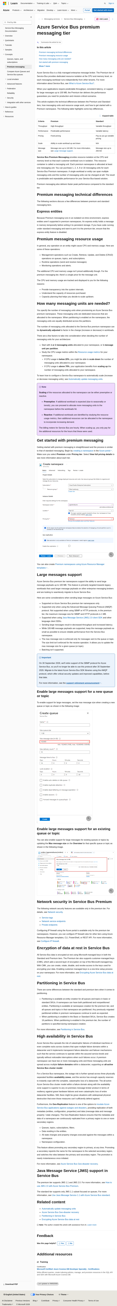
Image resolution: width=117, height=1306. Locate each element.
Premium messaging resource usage (53, 56)
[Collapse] (31, 17)
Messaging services (52, 19)
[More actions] (113, 19)
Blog (34, 1301)
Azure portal (104, 451)
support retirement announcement (82, 683)
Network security (55, 912)
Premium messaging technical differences (55, 52)
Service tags (47, 918)
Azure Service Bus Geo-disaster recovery (79, 1164)
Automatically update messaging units (85, 379)
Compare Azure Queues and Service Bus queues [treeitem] (18, 73)
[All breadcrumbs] (39, 19)
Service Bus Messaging (73, 19)
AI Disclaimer (7, 1301)
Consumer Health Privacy (73, 1301)
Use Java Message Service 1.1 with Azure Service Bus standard (81, 1195)
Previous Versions (22, 1301)
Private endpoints (49, 925)
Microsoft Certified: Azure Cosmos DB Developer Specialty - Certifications (68, 1269)
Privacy (55, 1301)
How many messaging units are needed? (55, 59)
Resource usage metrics (89, 352)
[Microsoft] (4, 3)
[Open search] (104, 3)
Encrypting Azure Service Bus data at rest (60, 1219)
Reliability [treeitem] (11, 93)
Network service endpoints (54, 921)
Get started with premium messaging (53, 62)
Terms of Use (93, 1301)
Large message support (63, 151)
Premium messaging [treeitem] (15, 67)
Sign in (111, 3)
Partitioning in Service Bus (73, 1029)
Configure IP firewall (50, 941)
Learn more (91, 1225)
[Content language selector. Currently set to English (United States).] (14, 1295)
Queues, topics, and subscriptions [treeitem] (15, 60)
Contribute (45, 1301)
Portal (87, 10)
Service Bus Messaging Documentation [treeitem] (14, 29)
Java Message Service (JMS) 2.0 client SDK (82, 618)
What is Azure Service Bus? (81, 83)
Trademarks (6, 1304)
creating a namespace (83, 451)
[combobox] (17, 22)
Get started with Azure (103, 10)
